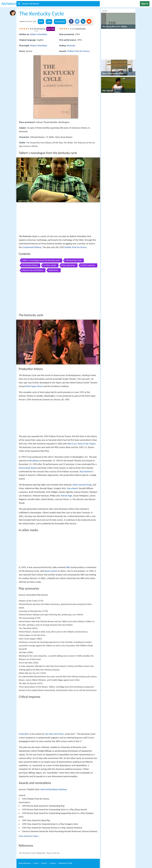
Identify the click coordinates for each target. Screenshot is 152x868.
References (53, 270)
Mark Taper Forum (34, 386)
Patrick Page (66, 495)
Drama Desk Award (28, 467)
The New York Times (54, 734)
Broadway (34, 460)
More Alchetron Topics (29, 836)
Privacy (44, 863)
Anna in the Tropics (87, 443)
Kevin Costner (51, 571)
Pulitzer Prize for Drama (78, 51)
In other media (50, 265)
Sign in (144, 4)
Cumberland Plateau (32, 247)
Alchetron (9, 4)
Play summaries (68, 265)
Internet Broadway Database (53, 789)
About (25, 863)
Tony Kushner (86, 471)
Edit (41, 21)
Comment (60, 21)
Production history (30, 265)
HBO (68, 567)
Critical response (88, 265)
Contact (53, 863)
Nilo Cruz (71, 443)
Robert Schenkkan (38, 34)
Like (49, 21)
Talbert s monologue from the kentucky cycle (41, 260)
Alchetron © (65, 863)
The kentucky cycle (73, 260)
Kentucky (71, 45)
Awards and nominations (32, 270)
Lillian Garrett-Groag (81, 484)
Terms (36, 863)
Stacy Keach (72, 488)
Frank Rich (23, 734)
